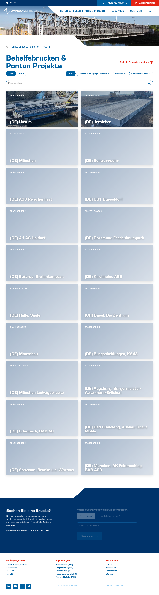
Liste (11, 73)
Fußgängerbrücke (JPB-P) (67, 573)
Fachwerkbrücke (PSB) (66, 576)
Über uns (136, 10)
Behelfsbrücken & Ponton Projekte (82, 10)
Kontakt (9, 573)
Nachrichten (11, 567)
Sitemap (109, 573)
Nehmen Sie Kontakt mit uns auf (37, 530)
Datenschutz (111, 570)
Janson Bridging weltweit (17, 564)
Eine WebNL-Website (115, 585)
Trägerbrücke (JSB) (64, 567)
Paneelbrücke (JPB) (64, 570)
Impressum (111, 567)
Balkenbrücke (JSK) (64, 564)
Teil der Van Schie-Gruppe (67, 585)
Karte (21, 73)
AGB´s (109, 564)
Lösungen (118, 10)
